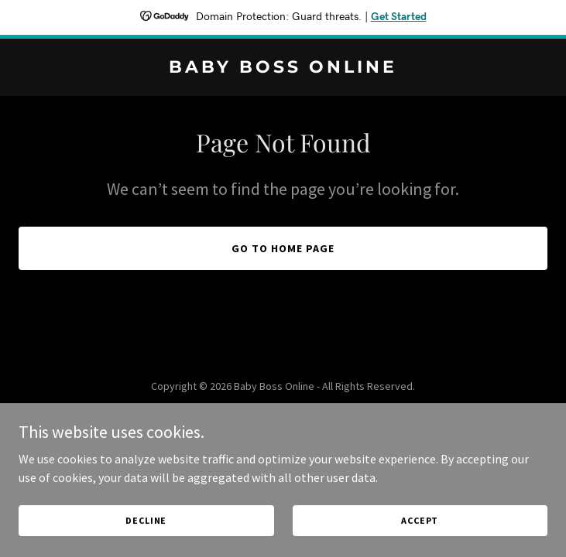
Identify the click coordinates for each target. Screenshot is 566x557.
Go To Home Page (283, 248)
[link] (283, 68)
